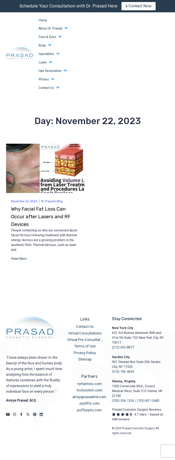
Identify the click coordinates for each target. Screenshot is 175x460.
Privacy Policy (85, 354)
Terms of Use (85, 347)
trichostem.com (89, 391)
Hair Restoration (53, 72)
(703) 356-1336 (123, 402)
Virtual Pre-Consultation (85, 341)
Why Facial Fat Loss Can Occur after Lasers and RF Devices (41, 217)
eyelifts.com (89, 404)
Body (45, 46)
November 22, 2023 (24, 202)
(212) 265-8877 (123, 348)
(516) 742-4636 (123, 373)
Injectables (49, 55)
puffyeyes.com (89, 411)
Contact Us (49, 89)
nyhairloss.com (89, 385)
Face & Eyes (50, 38)
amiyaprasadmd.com (89, 398)
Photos (47, 80)
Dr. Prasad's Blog (51, 202)
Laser (45, 63)
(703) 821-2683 (148, 402)
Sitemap (85, 360)
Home (43, 21)
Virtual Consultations (85, 334)
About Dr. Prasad (53, 29)
